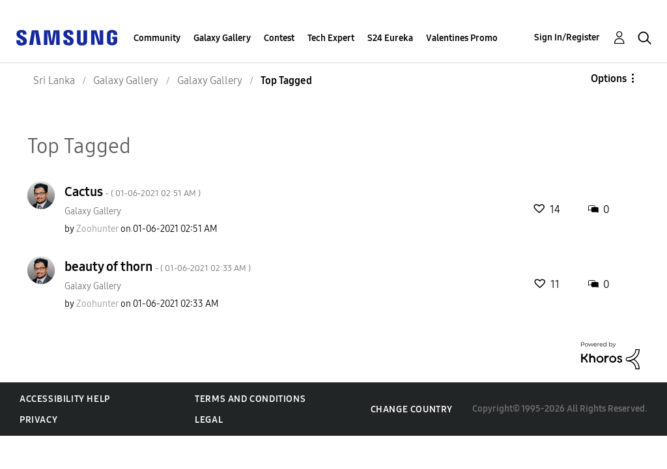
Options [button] (609, 78)
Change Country (412, 409)
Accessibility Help (65, 399)
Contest (279, 38)
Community (157, 38)
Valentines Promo (462, 38)
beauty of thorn (157, 266)
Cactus (132, 191)
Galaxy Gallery (222, 38)
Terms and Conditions (250, 399)
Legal (209, 419)
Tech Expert (330, 38)
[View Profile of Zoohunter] (97, 228)
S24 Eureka (390, 38)
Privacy (38, 419)
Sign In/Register (567, 37)
